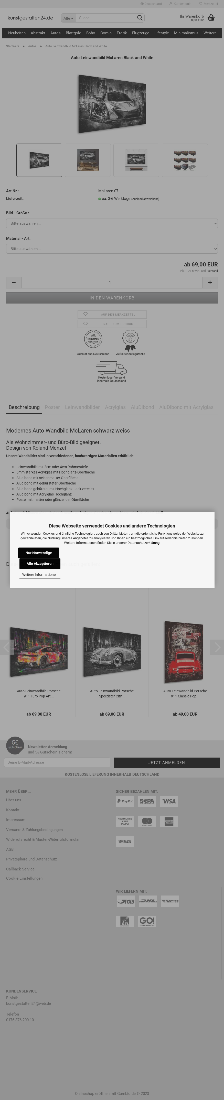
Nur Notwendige (39, 553)
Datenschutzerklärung (143, 543)
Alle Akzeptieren (40, 564)
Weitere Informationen (40, 575)
